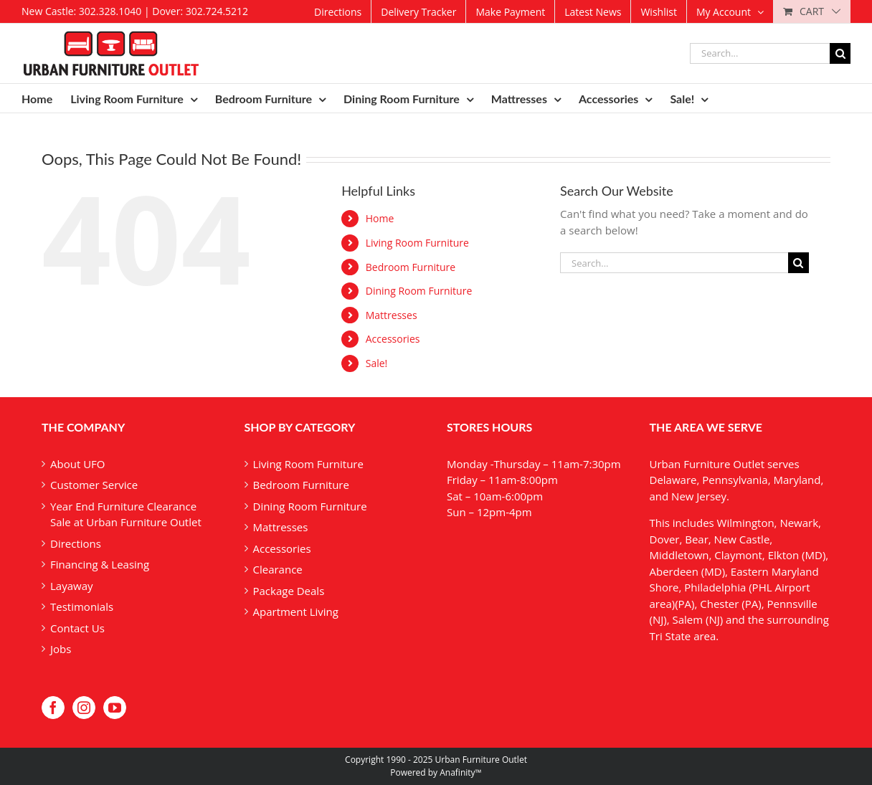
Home (380, 218)
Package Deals (289, 591)
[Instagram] (83, 707)
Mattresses (391, 315)
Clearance (278, 569)
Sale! (377, 363)
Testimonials (81, 606)
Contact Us (77, 628)
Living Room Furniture (417, 242)
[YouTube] (114, 707)
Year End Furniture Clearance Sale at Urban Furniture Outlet (126, 514)
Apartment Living (295, 611)
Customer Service (94, 484)
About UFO (77, 464)
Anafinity (457, 772)
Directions (75, 543)
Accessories (393, 339)
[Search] (840, 53)
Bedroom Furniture (410, 267)
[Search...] (760, 53)
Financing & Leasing (99, 564)
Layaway (71, 586)
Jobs (60, 649)
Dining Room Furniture (419, 291)
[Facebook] (53, 707)
